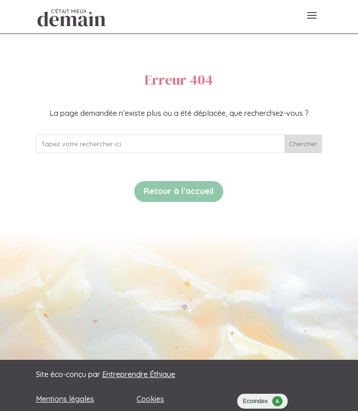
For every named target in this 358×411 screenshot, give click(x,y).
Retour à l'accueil (179, 191)
